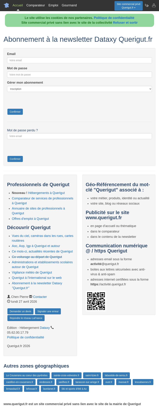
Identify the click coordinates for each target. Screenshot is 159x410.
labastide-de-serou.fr (116, 375)
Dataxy (45, 328)
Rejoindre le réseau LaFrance (26, 318)
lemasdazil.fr (13, 388)
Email (11, 54)
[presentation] (34, 101)
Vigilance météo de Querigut (32, 272)
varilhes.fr (64, 382)
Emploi (53, 5)
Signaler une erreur (48, 311)
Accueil (18, 5)
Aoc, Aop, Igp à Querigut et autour (36, 246)
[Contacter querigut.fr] (153, 5)
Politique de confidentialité (114, 18)
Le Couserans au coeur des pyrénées (26, 375)
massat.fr (123, 382)
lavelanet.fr (49, 388)
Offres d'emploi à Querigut (30, 218)
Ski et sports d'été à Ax (74, 388)
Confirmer (15, 111)
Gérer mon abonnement (25, 82)
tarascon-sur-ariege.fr (87, 382)
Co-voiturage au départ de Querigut (37, 257)
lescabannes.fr (143, 382)
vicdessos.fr (46, 382)
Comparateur (35, 5)
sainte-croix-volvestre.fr (66, 375)
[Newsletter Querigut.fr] (146, 5)
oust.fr (108, 382)
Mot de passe (17, 68)
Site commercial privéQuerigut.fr (128, 6)
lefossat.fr (31, 388)
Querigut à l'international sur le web (37, 278)
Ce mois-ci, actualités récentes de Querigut (42, 251)
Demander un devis (20, 311)
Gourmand (69, 5)
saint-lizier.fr (92, 375)
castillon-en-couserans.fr (19, 382)
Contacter (40, 297)
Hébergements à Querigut (46, 193)
